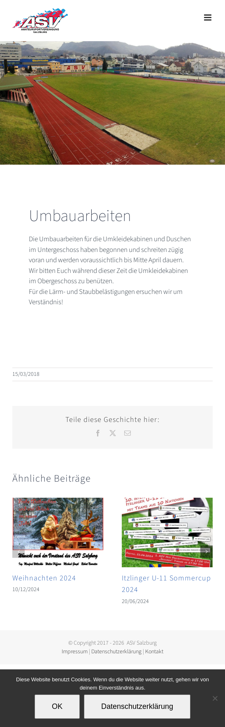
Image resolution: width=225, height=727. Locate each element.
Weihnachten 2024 (44, 578)
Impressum (75, 652)
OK (57, 706)
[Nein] (215, 698)
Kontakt (154, 652)
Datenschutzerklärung (116, 652)
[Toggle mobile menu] (208, 17)
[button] (18, 551)
